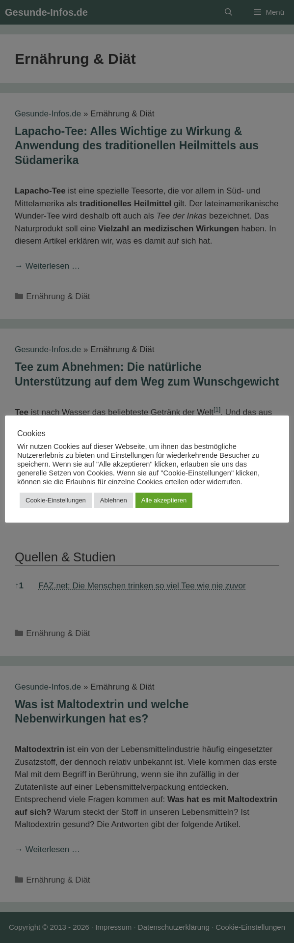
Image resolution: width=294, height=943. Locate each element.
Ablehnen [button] (113, 500)
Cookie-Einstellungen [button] (56, 500)
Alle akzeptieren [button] (164, 500)
